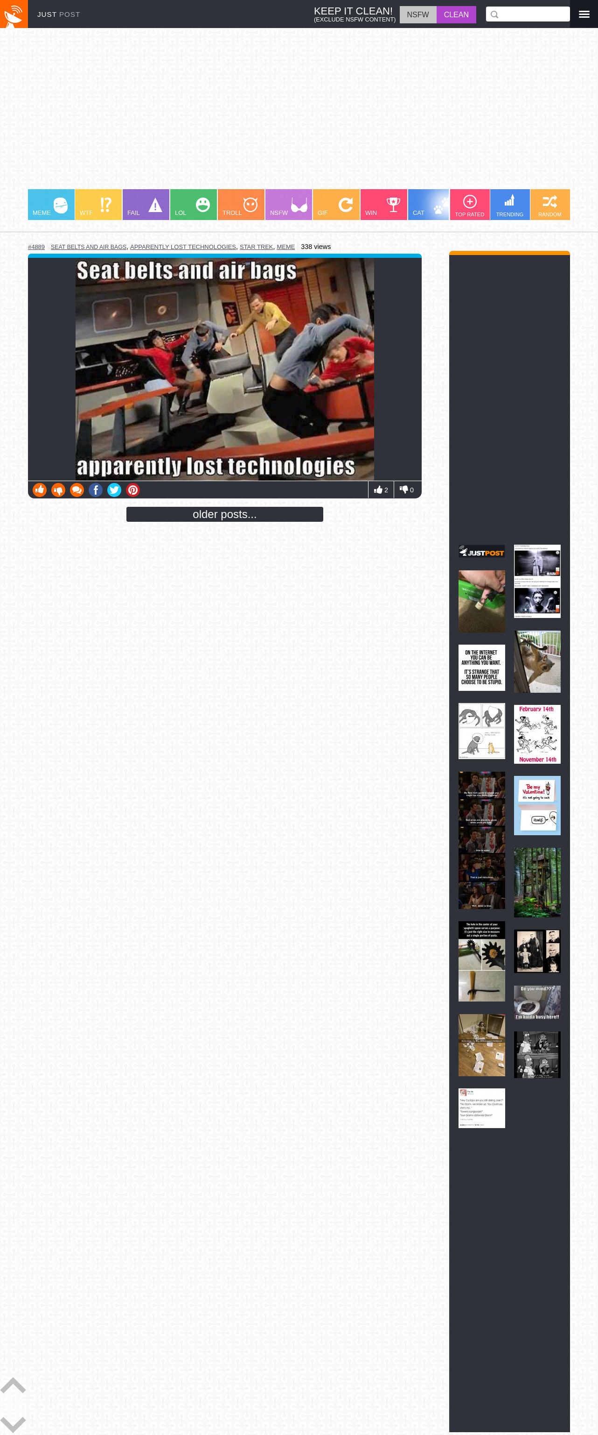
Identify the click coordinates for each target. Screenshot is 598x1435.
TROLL (240, 207)
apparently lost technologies (183, 246)
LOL (192, 207)
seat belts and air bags (88, 247)
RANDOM (550, 206)
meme (286, 246)
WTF (95, 207)
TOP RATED (470, 206)
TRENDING (509, 205)
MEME (50, 207)
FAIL (144, 207)
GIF (335, 207)
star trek (256, 246)
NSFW (288, 207)
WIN (383, 207)
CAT (432, 207)
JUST (58, 14)
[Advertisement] (299, 113)
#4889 (36, 246)
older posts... (225, 514)
